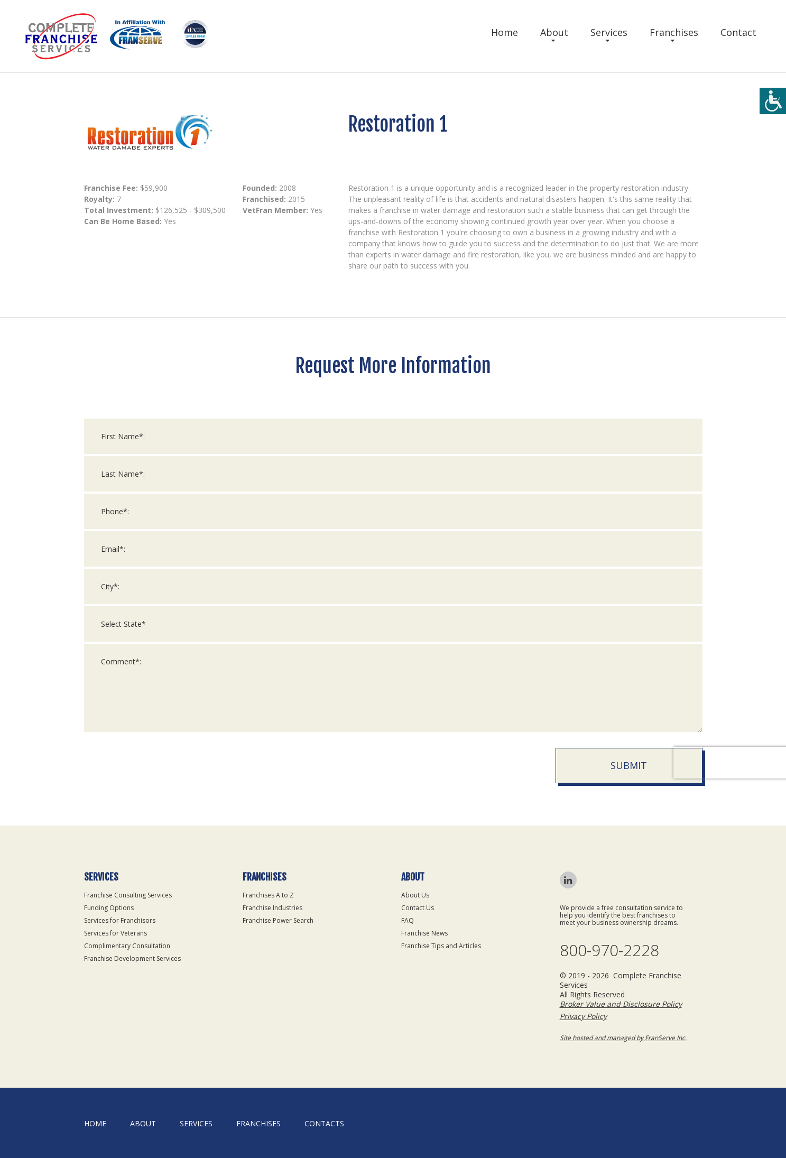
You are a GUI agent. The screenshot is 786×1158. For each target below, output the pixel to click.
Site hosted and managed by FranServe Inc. (623, 1037)
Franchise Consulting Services (128, 895)
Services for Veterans (115, 933)
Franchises (674, 32)
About (554, 32)
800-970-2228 (609, 950)
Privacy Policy (583, 1016)
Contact (738, 32)
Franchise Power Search (278, 920)
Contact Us (417, 907)
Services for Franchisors (119, 920)
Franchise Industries (272, 907)
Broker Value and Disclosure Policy (621, 1004)
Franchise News (424, 933)
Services (608, 32)
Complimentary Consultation (127, 945)
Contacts (324, 1123)
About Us (415, 895)
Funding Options (109, 907)
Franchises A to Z (268, 895)
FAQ (407, 920)
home (95, 1123)
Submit (629, 765)
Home (504, 32)
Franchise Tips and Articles (441, 945)
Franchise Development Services (132, 958)
